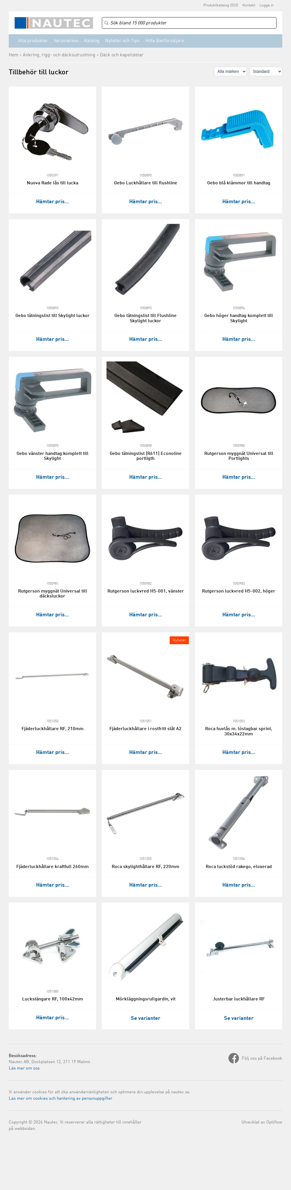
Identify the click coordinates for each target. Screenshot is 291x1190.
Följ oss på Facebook (262, 1058)
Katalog (92, 41)
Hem (13, 55)
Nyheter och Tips (122, 41)
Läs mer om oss (24, 1068)
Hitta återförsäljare (164, 41)
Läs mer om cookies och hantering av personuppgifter (60, 1099)
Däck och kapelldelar (121, 55)
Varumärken (66, 41)
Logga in (267, 5)
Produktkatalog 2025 (220, 5)
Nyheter (179, 640)
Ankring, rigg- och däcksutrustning (59, 55)
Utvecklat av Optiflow (262, 1122)
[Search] (189, 23)
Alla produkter (33, 41)
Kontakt (248, 5)
